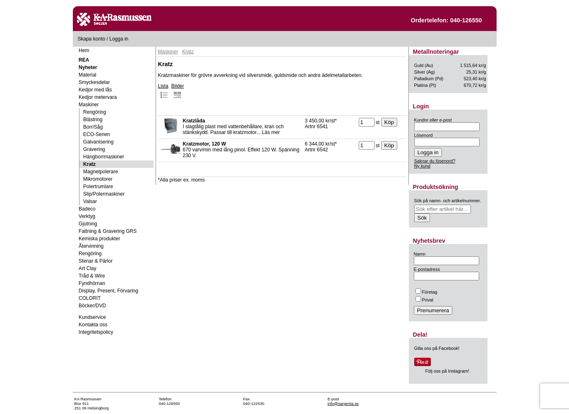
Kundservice (92, 317)
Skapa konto (92, 39)
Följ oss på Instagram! (447, 371)
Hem (84, 50)
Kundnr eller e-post (433, 119)
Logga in (118, 39)
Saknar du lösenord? (435, 160)
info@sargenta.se (343, 403)
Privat (424, 299)
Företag (426, 292)
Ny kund (422, 165)
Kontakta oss (93, 325)
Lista (163, 91)
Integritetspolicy (96, 332)
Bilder (177, 91)
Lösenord (423, 135)
